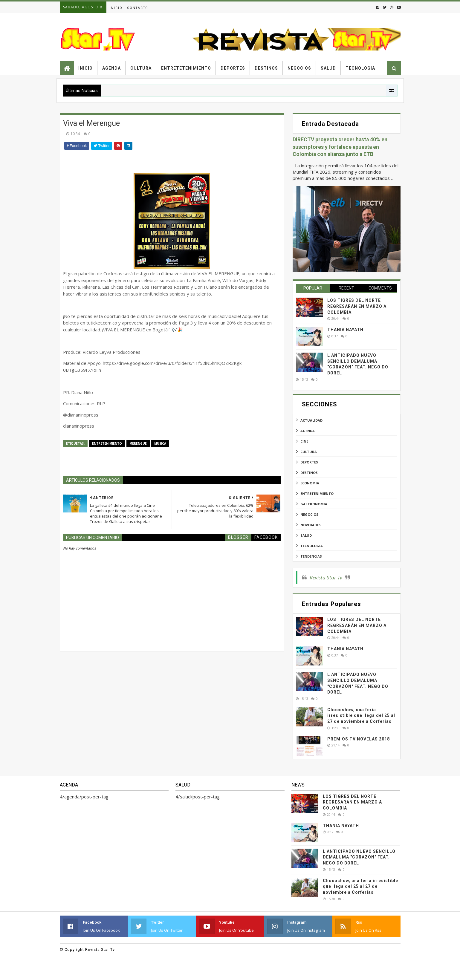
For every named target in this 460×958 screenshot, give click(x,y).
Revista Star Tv (326, 577)
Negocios (299, 68)
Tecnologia (360, 68)
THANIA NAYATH (345, 329)
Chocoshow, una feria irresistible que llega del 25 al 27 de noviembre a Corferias (361, 715)
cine (304, 441)
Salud (328, 68)
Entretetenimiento (186, 68)
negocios (309, 514)
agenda (307, 431)
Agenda (111, 68)
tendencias (311, 556)
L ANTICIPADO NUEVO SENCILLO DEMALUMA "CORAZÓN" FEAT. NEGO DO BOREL (359, 857)
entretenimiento (107, 443)
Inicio (116, 8)
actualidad (311, 420)
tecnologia (311, 546)
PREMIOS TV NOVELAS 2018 (358, 739)
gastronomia (313, 504)
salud (306, 535)
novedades (310, 525)
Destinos (266, 68)
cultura (308, 451)
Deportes (233, 68)
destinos (309, 472)
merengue (138, 443)
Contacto (137, 8)
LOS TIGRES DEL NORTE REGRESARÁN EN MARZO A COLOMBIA (356, 306)
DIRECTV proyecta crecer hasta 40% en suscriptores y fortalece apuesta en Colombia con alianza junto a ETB (340, 147)
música (160, 443)
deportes (309, 462)
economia (309, 483)
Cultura (141, 68)
